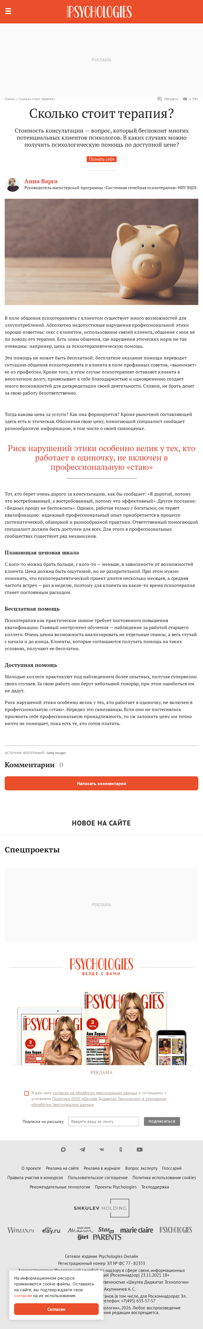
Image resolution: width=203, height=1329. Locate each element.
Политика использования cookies (164, 1177)
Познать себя (101, 159)
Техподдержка (155, 1187)
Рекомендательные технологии (60, 1187)
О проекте (31, 1168)
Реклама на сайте (62, 1168)
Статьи (10, 99)
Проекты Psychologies (116, 1187)
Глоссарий (172, 1168)
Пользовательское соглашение (98, 1177)
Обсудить (168, 99)
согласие (23, 1295)
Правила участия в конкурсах (35, 1177)
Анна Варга (41, 181)
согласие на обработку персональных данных (95, 1092)
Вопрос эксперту (141, 1168)
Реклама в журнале (102, 1168)
